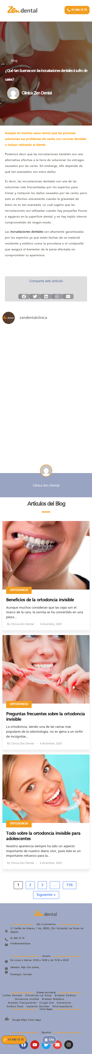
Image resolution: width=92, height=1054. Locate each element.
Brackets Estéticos (65, 996)
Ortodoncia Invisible (27, 999)
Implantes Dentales (37, 1007)
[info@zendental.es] (6, 944)
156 (69, 885)
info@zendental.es (20, 944)
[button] (23, 296)
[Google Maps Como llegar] (7, 1019)
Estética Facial (15, 1007)
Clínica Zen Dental (22, 624)
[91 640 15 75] (6, 939)
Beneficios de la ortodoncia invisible (40, 600)
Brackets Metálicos (53, 999)
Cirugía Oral (46, 1003)
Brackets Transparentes (22, 1003)
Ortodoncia (19, 590)
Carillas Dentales (12, 996)
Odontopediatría (62, 1007)
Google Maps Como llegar (26, 1020)
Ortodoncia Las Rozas (38, 996)
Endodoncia (64, 1003)
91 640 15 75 (17, 938)
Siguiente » (46, 895)
